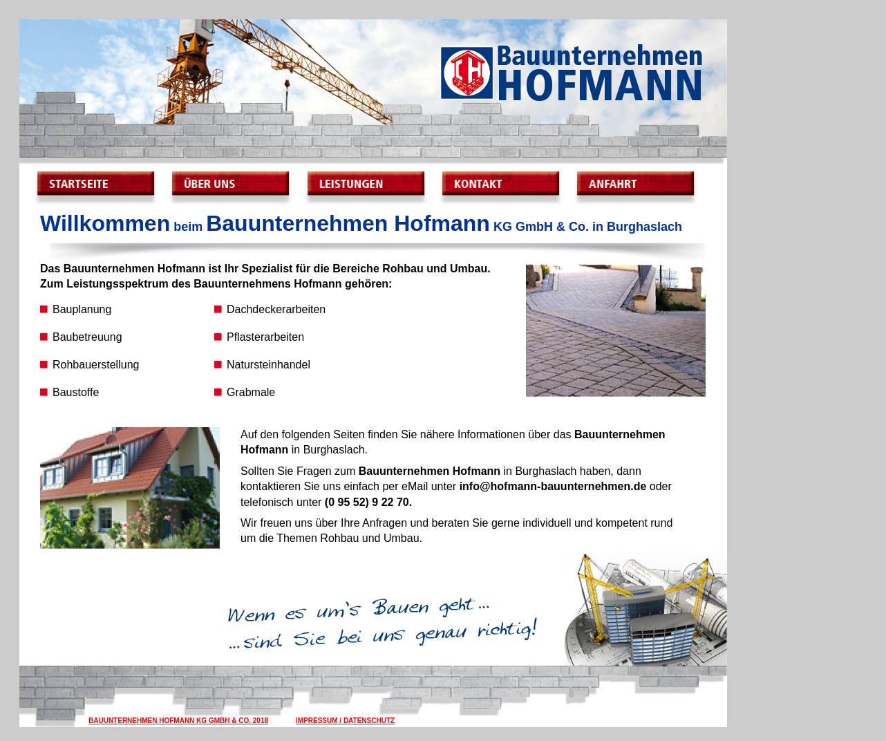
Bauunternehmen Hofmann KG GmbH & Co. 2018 (178, 720)
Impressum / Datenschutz (345, 720)
